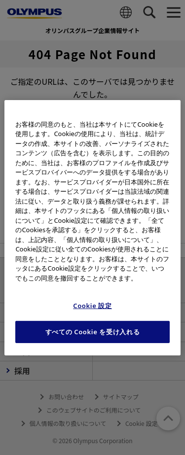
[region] (92, 227)
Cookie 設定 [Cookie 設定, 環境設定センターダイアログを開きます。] (92, 305)
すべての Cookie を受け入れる (92, 331)
